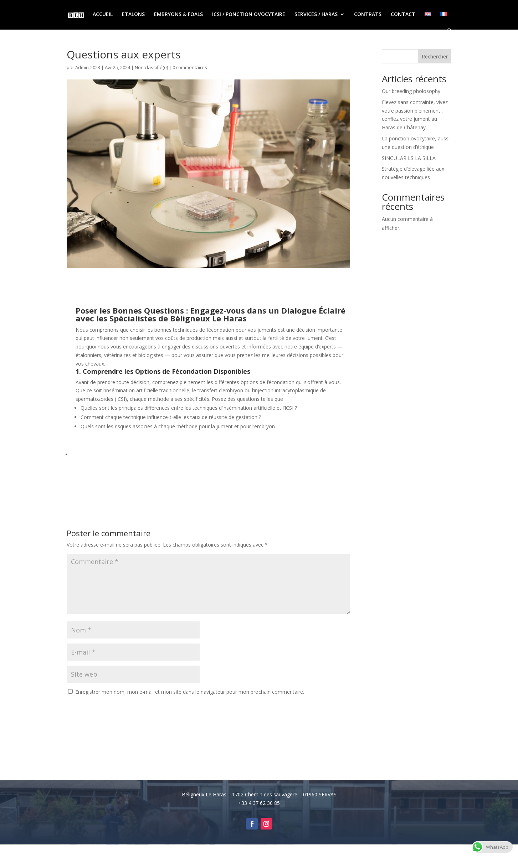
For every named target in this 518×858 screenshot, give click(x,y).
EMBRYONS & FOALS (178, 14)
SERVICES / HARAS (316, 14)
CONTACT (403, 14)
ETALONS (133, 14)
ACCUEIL (103, 14)
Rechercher (435, 56)
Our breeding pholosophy (411, 91)
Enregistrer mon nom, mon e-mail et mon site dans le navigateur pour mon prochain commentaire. (189, 691)
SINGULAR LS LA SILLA (409, 158)
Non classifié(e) (151, 67)
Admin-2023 (87, 67)
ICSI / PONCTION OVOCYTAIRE (248, 14)
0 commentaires (190, 67)
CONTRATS (367, 14)
